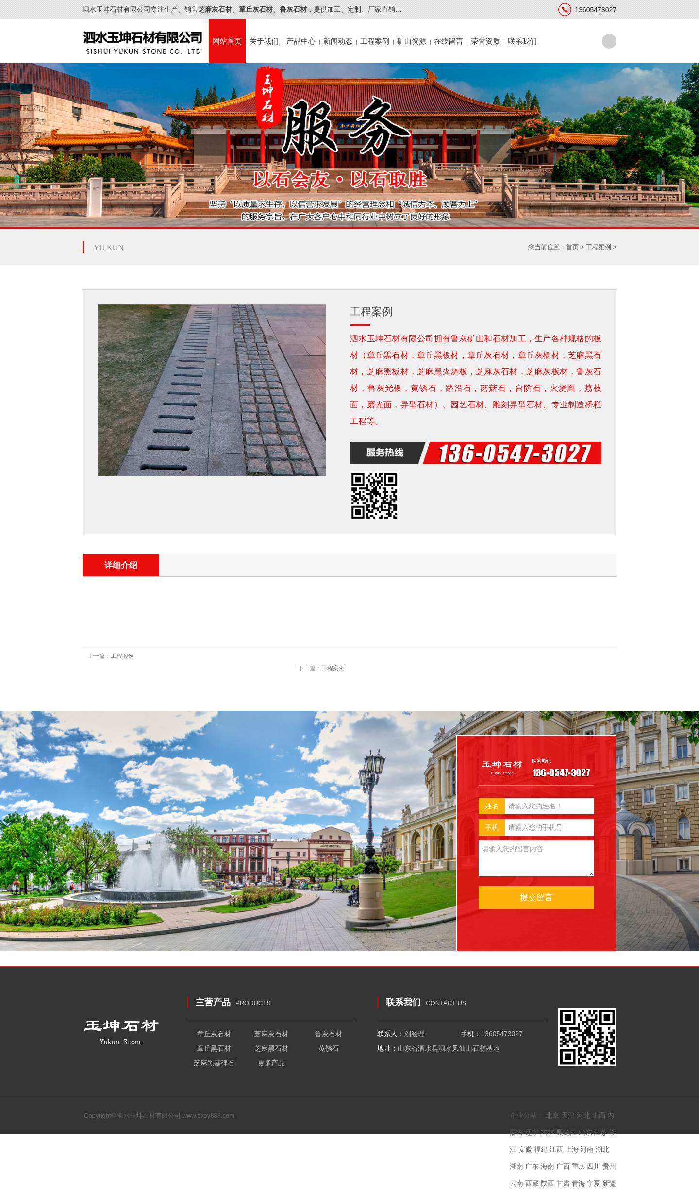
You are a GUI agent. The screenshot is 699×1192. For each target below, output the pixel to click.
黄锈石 (328, 1048)
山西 (599, 1115)
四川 (593, 1166)
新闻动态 (337, 41)
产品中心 (301, 41)
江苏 (600, 1132)
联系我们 (522, 41)
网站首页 (227, 41)
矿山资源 (411, 41)
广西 (563, 1166)
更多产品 (271, 1063)
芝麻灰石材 (271, 1034)
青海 (578, 1183)
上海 (572, 1149)
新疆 (609, 1183)
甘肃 (563, 1183)
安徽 (525, 1149)
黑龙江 (566, 1132)
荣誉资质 (485, 41)
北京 (552, 1115)
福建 (541, 1149)
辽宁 (532, 1132)
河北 (583, 1115)
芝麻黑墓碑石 (214, 1063)
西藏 (532, 1183)
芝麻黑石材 (271, 1048)
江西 (556, 1149)
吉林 (547, 1132)
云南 (516, 1183)
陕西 (547, 1183)
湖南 (516, 1166)
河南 (587, 1149)
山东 (585, 1132)
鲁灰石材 (328, 1034)
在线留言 (448, 41)
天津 (568, 1115)
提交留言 (536, 897)
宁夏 (593, 1183)
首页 (572, 247)
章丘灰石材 (214, 1034)
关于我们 (264, 41)
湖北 (602, 1149)
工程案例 (374, 41)
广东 (532, 1166)
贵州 (609, 1166)
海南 (547, 1166)
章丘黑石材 (214, 1048)
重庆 (578, 1166)
